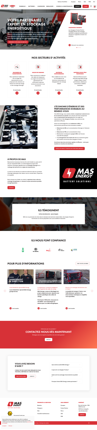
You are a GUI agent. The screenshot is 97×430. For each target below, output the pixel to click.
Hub (38, 411)
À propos (11, 187)
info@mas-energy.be (83, 409)
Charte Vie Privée (34, 423)
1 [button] (76, 47)
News (79, 1)
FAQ (90, 1)
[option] (79, 29)
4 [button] (80, 47)
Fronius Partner (64, 408)
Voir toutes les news (82, 263)
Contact (77, 6)
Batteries (39, 405)
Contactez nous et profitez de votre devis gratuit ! (69, 148)
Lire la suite (15, 308)
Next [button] (77, 214)
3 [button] (79, 47)
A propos (73, 1)
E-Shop (85, 6)
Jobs (85, 1)
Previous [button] (19, 214)
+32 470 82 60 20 (82, 411)
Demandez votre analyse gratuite (18, 42)
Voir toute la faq (21, 376)
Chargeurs (41, 6)
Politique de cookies (44, 423)
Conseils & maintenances (64, 6)
